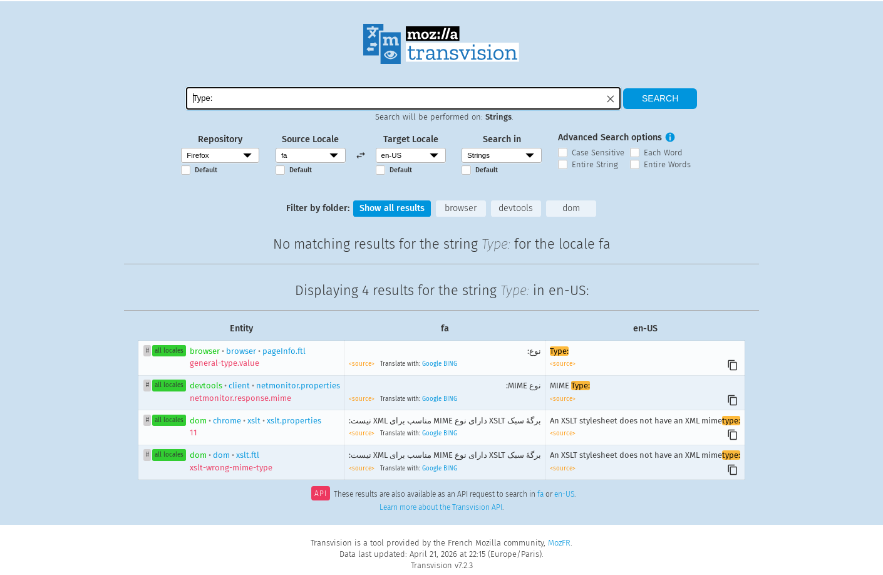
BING (450, 364)
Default (206, 170)
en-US (564, 494)
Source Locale (310, 139)
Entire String (595, 164)
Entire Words (667, 164)
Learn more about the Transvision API (441, 507)
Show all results (392, 208)
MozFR (559, 542)
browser (461, 208)
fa (540, 494)
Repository (220, 139)
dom (571, 208)
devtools (515, 208)
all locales (169, 351)
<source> (362, 364)
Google (432, 364)
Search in (502, 139)
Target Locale (410, 139)
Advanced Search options (610, 137)
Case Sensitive (598, 152)
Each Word (663, 152)
